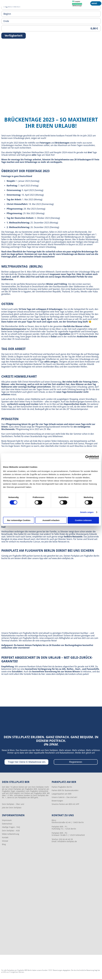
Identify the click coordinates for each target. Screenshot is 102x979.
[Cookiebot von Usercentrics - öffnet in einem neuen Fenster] (87, 457)
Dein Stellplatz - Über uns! (13, 804)
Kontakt (5, 837)
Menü (94, 4)
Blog (4, 844)
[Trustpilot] (77, 3)
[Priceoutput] (51, 28)
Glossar (5, 841)
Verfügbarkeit (13, 35)
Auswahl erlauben (51, 520)
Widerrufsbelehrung (10, 834)
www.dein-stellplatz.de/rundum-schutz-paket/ (67, 674)
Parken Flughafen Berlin (62, 787)
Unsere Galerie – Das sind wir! (64, 797)
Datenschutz (7, 824)
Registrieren (75, 762)
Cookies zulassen (83, 520)
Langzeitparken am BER (61, 794)
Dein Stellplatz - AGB (11, 831)
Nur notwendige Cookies (18, 520)
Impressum (7, 820)
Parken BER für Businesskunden (65, 790)
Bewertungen (57, 801)
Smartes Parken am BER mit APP (65, 804)
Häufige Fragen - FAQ (11, 827)
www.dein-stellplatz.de (62, 558)
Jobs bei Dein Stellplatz (11, 808)
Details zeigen (87, 512)
